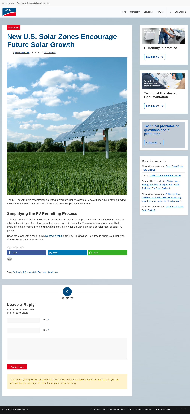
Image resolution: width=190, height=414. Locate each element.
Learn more (155, 57)
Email (46, 330)
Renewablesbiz (53, 236)
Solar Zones (53, 272)
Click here (154, 143)
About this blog (8, 3)
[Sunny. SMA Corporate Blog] (11, 11)
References (27, 272)
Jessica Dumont (22, 52)
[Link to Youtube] (181, 409)
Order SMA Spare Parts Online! (165, 175)
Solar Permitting (39, 272)
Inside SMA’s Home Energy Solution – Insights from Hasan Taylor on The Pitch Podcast (161, 184)
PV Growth (17, 272)
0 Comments (49, 52)
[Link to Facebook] (176, 409)
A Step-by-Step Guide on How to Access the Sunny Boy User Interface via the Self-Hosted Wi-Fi (162, 197)
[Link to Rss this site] (185, 409)
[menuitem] (8, 3)
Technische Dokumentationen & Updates (33, 3)
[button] (26, 252)
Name (46, 320)
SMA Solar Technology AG (16, 409)
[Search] (170, 11)
